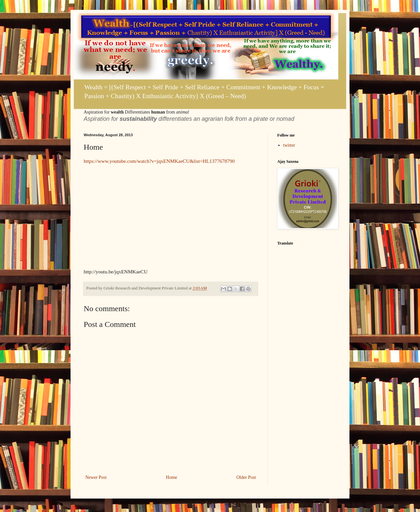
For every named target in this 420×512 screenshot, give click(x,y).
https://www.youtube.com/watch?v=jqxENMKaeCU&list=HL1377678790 (159, 161)
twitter (289, 145)
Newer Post (96, 477)
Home (171, 477)
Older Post (246, 477)
